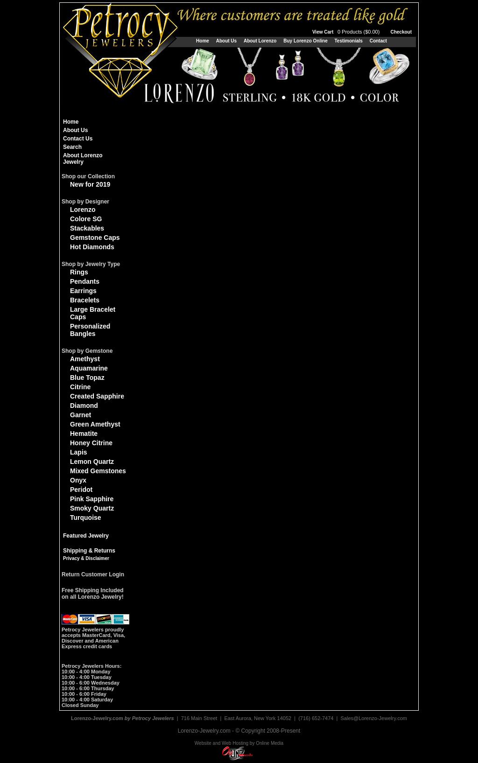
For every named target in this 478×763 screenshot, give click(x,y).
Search (72, 147)
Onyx (78, 480)
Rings (79, 272)
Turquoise (85, 517)
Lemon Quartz (92, 461)
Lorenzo (82, 209)
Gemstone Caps (95, 237)
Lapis (78, 452)
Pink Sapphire (91, 499)
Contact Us (77, 138)
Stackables (87, 228)
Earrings (83, 290)
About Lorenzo (260, 40)
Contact (378, 40)
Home (202, 40)
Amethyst (85, 359)
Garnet (80, 415)
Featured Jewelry (86, 535)
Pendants (84, 281)
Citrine (80, 387)
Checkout (401, 32)
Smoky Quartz (92, 508)
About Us (226, 40)
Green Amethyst (95, 424)
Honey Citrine (91, 443)
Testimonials (348, 40)
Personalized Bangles (90, 329)
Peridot (81, 489)
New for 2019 (90, 184)
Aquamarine (89, 368)
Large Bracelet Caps (92, 313)
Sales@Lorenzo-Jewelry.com (374, 718)
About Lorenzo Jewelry (83, 158)
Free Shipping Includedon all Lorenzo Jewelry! (93, 593)
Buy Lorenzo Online (305, 40)
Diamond (84, 405)
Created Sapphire (97, 396)
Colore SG (86, 219)
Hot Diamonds (92, 247)
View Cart (346, 32)
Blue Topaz (87, 377)
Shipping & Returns (89, 550)
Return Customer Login (93, 574)
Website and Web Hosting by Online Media (239, 743)
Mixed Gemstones (98, 471)
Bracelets (84, 300)
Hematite (84, 433)
